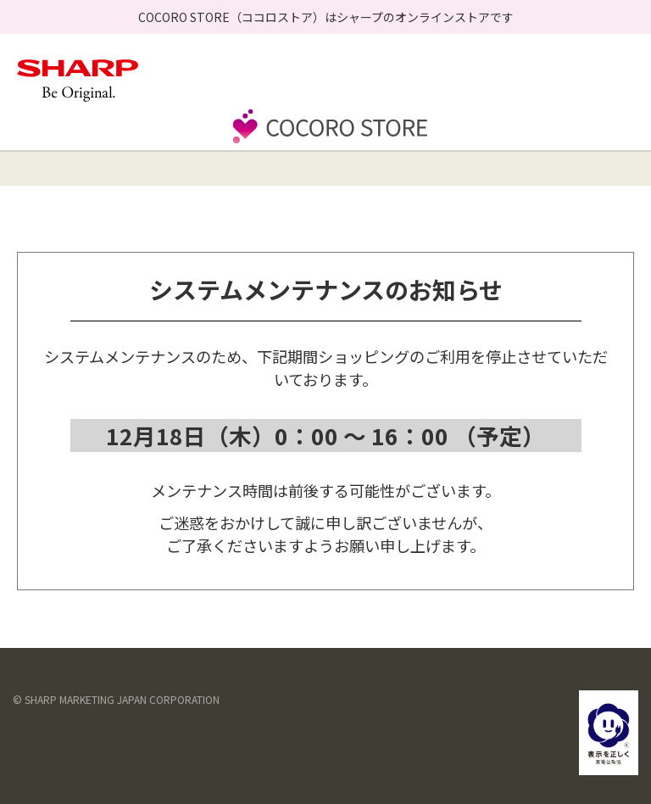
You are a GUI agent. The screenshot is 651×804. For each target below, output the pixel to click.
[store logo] (325, 141)
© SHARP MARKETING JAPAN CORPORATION (116, 699)
